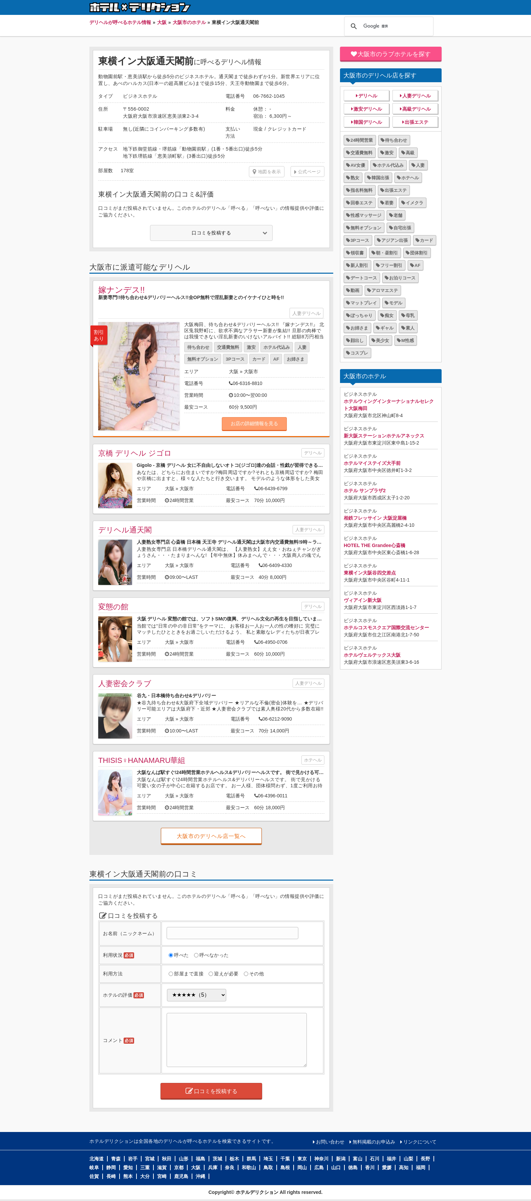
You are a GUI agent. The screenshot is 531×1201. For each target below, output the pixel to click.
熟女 (355, 177)
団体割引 (419, 252)
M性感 (407, 340)
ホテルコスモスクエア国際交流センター (386, 627)
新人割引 (359, 265)
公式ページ (309, 171)
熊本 (128, 1176)
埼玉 (268, 1158)
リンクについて (420, 1142)
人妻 (302, 347)
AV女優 (358, 165)
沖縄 (200, 1176)
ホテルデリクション (257, 1192)
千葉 (285, 1158)
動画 (355, 290)
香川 (370, 1167)
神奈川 (321, 1158)
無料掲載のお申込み (374, 1142)
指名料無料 (362, 190)
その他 (256, 973)
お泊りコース (402, 277)
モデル (395, 302)
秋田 (166, 1158)
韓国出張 (380, 177)
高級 (410, 152)
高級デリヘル (416, 109)
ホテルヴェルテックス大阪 (372, 655)
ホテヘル (313, 760)
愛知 (128, 1167)
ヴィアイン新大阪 (363, 600)
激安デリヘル (368, 109)
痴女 (389, 315)
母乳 (410, 315)
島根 (285, 1167)
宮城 (149, 1158)
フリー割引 (391, 265)
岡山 (302, 1167)
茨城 (217, 1158)
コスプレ (359, 353)
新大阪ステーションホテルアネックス (384, 435)
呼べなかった (214, 955)
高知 (403, 1167)
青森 (116, 1158)
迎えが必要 (226, 973)
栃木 (234, 1158)
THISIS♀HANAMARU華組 (141, 760)
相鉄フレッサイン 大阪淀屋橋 (375, 518)
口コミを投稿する (211, 232)
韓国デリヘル (368, 122)
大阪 (233, 371)
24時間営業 (362, 140)
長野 (425, 1158)
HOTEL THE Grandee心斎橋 (374, 545)
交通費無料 (228, 347)
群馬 (251, 1158)
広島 (319, 1167)
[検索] (387, 26)
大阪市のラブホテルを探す (394, 54)
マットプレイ (364, 302)
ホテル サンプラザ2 (365, 490)
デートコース (364, 277)
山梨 (408, 1158)
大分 (145, 1176)
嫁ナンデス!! (121, 289)
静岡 (111, 1167)
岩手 (132, 1158)
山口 (336, 1167)
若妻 (389, 202)
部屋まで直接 (189, 973)
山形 (183, 1158)
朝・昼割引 (387, 252)
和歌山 (249, 1167)
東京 (302, 1158)
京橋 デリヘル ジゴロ (135, 453)
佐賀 (94, 1176)
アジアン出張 (394, 240)
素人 (410, 328)
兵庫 (212, 1167)
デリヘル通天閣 (125, 530)
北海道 (96, 1158)
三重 (145, 1167)
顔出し (357, 340)
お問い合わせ (330, 1142)
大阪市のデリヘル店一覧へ (211, 836)
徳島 (353, 1167)
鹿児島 (181, 1176)
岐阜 (94, 1167)
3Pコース (235, 359)
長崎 (111, 1176)
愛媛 (386, 1167)
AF (276, 359)
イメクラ (414, 202)
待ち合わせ (198, 347)
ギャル (387, 328)
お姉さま (295, 359)
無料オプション (202, 359)
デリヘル (313, 452)
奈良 (229, 1167)
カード (259, 359)
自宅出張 (402, 227)
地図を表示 (267, 172)
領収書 (357, 252)
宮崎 (162, 1176)
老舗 (398, 215)
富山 (357, 1158)
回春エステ (362, 202)
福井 (391, 1158)
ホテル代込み (276, 347)
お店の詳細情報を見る (254, 423)
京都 (179, 1167)
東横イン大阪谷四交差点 (370, 572)
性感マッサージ (366, 215)
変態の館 (113, 607)
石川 (374, 1158)
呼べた (181, 955)
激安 (251, 347)
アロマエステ (384, 290)
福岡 (420, 1167)
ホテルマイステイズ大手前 (372, 463)
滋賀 (162, 1167)
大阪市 (251, 371)
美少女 (382, 340)
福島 (200, 1158)
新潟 (340, 1158)
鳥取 (268, 1167)
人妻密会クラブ (124, 683)
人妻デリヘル (306, 313)
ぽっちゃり (362, 315)
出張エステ (416, 122)
